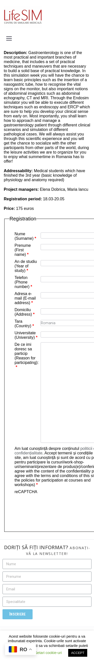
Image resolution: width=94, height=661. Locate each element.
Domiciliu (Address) (25, 312)
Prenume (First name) (23, 250)
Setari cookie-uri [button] (48, 652)
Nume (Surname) (25, 236)
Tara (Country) (24, 323)
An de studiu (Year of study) (26, 266)
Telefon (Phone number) (23, 282)
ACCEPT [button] (77, 653)
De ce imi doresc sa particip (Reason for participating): (27, 355)
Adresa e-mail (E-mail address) (25, 298)
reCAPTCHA (26, 492)
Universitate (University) (26, 335)
